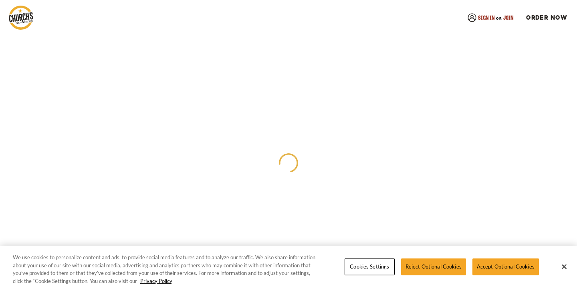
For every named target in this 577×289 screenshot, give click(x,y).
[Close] (564, 267)
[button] (545, 18)
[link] (20, 18)
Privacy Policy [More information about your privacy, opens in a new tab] (156, 281)
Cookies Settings (369, 266)
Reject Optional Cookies (434, 266)
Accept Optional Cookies (506, 266)
